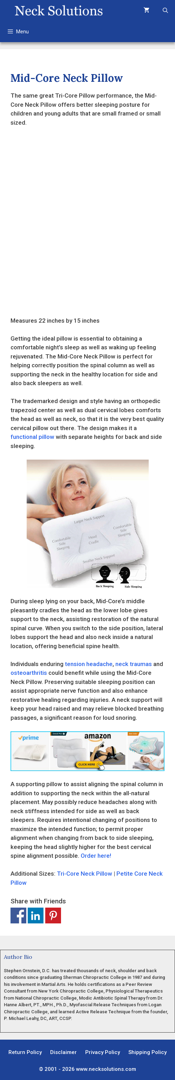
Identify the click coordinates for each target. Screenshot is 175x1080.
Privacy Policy (102, 1052)
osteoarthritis (29, 672)
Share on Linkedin (35, 915)
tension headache (89, 663)
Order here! (96, 855)
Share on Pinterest (53, 915)
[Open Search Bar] (165, 10)
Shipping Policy (147, 1052)
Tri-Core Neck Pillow (84, 873)
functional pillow (32, 436)
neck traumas (133, 663)
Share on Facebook (18, 915)
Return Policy (25, 1052)
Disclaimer (63, 1052)
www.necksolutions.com (106, 1069)
